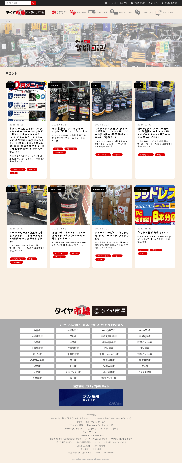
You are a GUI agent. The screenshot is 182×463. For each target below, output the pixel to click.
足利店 (73, 336)
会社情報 (85, 449)
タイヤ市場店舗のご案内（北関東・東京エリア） (70, 418)
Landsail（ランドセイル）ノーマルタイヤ (80, 428)
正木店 (144, 366)
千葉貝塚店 (73, 354)
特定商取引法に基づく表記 (80, 452)
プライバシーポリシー (104, 452)
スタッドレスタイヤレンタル (115, 442)
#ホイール (71, 149)
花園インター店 (144, 342)
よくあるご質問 (83, 445)
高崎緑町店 (145, 330)
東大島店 (144, 348)
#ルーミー (59, 256)
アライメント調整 (76, 425)
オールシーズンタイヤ (109, 428)
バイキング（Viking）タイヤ (96, 438)
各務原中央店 (37, 360)
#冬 (13, 173)
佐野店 (37, 342)
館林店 (37, 330)
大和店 (37, 372)
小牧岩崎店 (109, 372)
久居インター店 (73, 372)
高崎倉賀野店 (109, 330)
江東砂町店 (73, 348)
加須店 (73, 342)
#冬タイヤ (156, 250)
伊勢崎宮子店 (109, 342)
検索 (33, 3)
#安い (142, 253)
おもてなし (91, 414)
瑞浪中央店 (109, 366)
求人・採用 (96, 449)
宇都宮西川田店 (109, 336)
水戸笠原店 (37, 348)
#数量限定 (59, 152)
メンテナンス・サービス (95, 421)
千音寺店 (37, 378)
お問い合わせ (99, 445)
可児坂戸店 (109, 360)
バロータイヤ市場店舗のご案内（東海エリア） (112, 418)
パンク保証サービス (64, 442)
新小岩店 (37, 354)
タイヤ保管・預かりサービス (88, 442)
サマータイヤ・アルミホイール (91, 435)
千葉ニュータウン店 (109, 354)
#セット (32, 169)
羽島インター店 (144, 354)
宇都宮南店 (145, 336)
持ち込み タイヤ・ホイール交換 (100, 425)
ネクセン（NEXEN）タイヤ (121, 438)
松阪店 (37, 366)
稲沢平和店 (145, 360)
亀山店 (73, 378)
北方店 (73, 366)
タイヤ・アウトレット (91, 432)
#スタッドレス (17, 169)
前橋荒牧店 (37, 336)
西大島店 (108, 348)
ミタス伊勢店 (144, 372)
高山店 (73, 360)
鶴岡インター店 (108, 378)
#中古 (100, 259)
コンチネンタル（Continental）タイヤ (65, 438)
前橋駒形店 (73, 330)
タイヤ (79, 421)
